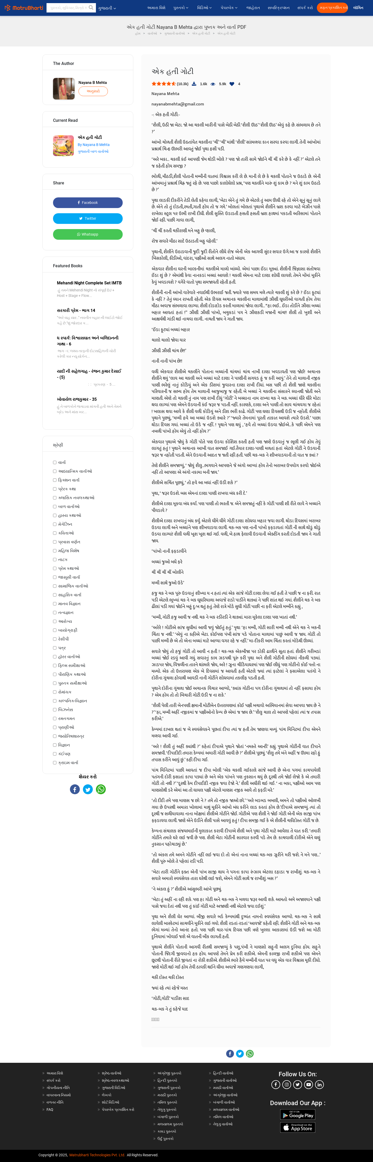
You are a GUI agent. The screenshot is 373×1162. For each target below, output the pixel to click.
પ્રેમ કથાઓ (68, 568)
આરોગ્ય (65, 621)
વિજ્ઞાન (64, 745)
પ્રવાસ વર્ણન (69, 541)
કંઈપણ (64, 753)
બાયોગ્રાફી (67, 630)
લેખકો (107, 1095)
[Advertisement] (87, 839)
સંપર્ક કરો (305, 8)
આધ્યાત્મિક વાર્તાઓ (75, 471)
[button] (91, 7)
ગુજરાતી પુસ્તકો (169, 1088)
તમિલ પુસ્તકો (167, 1102)
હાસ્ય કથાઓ (69, 515)
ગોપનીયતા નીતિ (58, 1088)
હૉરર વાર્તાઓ (69, 656)
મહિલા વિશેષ (68, 550)
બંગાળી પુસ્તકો (168, 1117)
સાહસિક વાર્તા (69, 594)
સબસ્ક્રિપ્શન (279, 8)
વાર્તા (62, 462)
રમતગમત (66, 718)
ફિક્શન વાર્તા (69, 480)
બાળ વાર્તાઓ (69, 506)
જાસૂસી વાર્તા (69, 577)
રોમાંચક (64, 692)
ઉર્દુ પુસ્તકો (166, 1139)
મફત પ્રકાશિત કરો (334, 7)
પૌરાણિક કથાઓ (72, 674)
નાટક (63, 559)
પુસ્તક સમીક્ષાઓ (72, 683)
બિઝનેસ (65, 709)
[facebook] (275, 1084)
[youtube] (308, 1084)
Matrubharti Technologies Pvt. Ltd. (97, 1155)
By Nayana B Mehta (94, 145)
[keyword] (71, 7)
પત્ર (62, 647)
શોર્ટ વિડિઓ (110, 1102)
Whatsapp (87, 234)
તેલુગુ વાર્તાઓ (223, 1124)
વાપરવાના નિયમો (59, 1095)
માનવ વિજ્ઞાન (69, 603)
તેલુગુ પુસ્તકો (167, 1109)
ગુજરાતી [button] (107, 8)
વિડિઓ (205, 8)
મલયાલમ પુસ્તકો (170, 1124)
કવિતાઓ (66, 533)
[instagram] (286, 1084)
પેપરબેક (230, 8)
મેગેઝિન (65, 524)
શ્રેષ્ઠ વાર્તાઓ (111, 1073)
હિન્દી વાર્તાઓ (223, 1073)
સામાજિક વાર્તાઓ (73, 586)
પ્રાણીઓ (66, 727)
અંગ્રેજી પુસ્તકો (169, 1073)
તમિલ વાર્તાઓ (223, 1117)
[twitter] (297, 1084)
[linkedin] (319, 1084)
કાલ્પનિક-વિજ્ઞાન (72, 700)
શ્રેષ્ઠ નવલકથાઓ (115, 1080)
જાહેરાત (253, 8)
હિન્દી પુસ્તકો (167, 1080)
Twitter (87, 218)
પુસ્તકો (181, 8)
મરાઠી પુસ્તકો (167, 1095)
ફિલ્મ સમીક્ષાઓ (71, 665)
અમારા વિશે (156, 8)
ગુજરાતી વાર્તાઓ (225, 1080)
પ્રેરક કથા (67, 488)
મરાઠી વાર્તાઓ (223, 1088)
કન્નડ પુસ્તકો (167, 1131)
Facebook (88, 203)
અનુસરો (93, 91)
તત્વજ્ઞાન (66, 612)
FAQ (50, 1109)
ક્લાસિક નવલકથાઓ (76, 497)
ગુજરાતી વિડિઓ (113, 1088)
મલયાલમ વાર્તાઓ (226, 1109)
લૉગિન (358, 8)
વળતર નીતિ (55, 1102)
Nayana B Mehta (92, 82)
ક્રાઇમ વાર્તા (68, 762)
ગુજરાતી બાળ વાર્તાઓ (93, 151)
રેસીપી (63, 639)
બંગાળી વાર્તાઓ (224, 1102)
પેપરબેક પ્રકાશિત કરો (118, 1109)
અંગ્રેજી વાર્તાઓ (225, 1095)
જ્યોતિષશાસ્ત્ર (71, 736)
